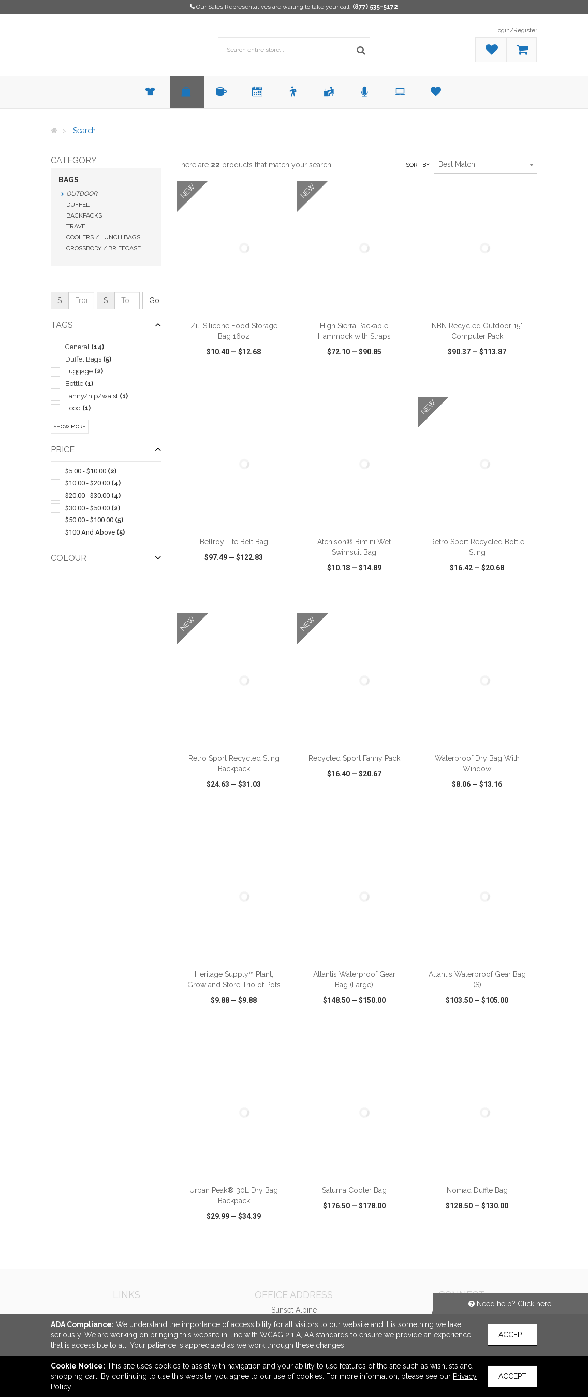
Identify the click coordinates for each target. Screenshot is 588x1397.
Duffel (78, 204)
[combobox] (485, 165)
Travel (77, 226)
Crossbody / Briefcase (103, 248)
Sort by (418, 165)
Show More (69, 426)
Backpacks (84, 215)
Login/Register (515, 30)
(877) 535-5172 (375, 6)
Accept (512, 1335)
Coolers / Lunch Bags (103, 237)
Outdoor (81, 193)
